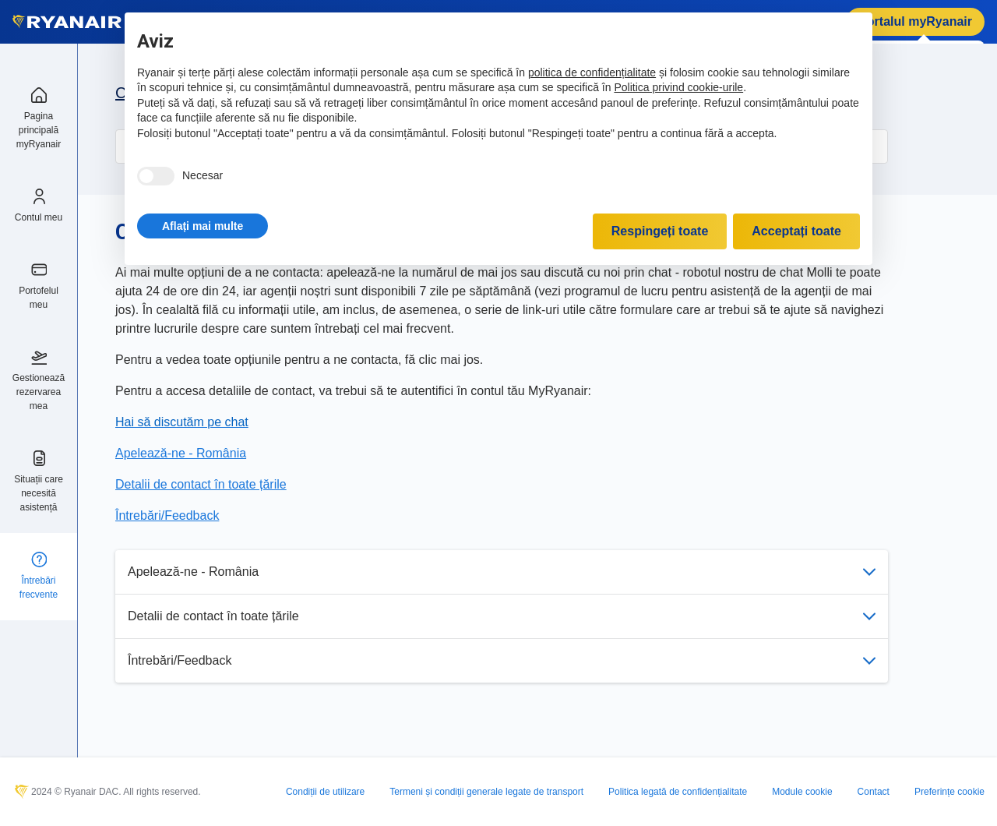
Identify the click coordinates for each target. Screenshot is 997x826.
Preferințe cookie (949, 791)
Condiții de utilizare (325, 791)
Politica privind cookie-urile (678, 87)
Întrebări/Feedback (501, 660)
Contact (874, 791)
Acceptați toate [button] (796, 231)
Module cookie (802, 791)
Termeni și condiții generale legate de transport (486, 791)
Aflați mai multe (202, 226)
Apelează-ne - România (501, 571)
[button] (202, 226)
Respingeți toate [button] (659, 231)
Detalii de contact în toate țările (501, 616)
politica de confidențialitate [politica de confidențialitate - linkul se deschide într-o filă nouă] (592, 72)
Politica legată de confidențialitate (677, 791)
